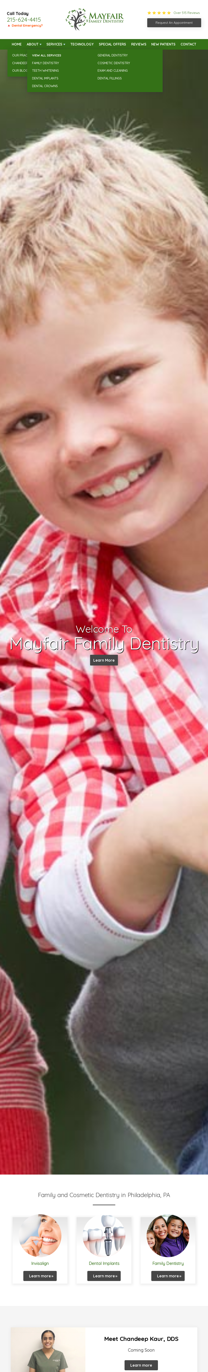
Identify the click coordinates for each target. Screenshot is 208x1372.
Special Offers (112, 44)
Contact (188, 44)
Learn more (40, 1275)
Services (54, 44)
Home (17, 44)
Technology (82, 44)
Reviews (138, 44)
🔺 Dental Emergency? (25, 25)
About (33, 44)
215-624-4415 (24, 19)
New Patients (163, 44)
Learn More (104, 660)
